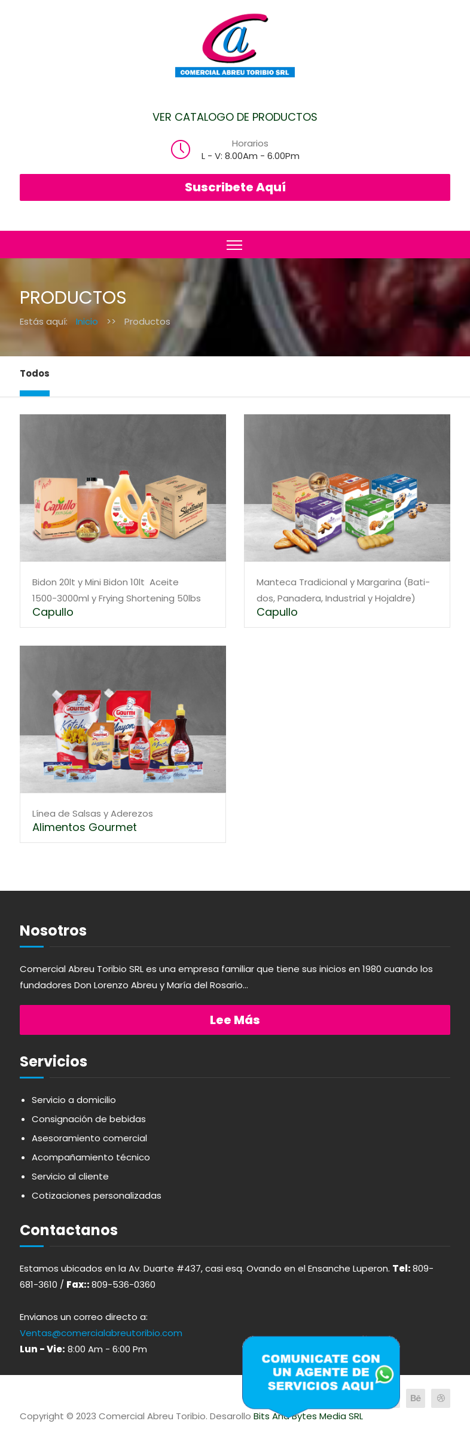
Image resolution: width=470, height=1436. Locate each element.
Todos (35, 373)
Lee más (235, 1020)
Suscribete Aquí (235, 187)
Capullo (53, 611)
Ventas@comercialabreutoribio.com (101, 1333)
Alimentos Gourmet (84, 827)
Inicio (87, 321)
